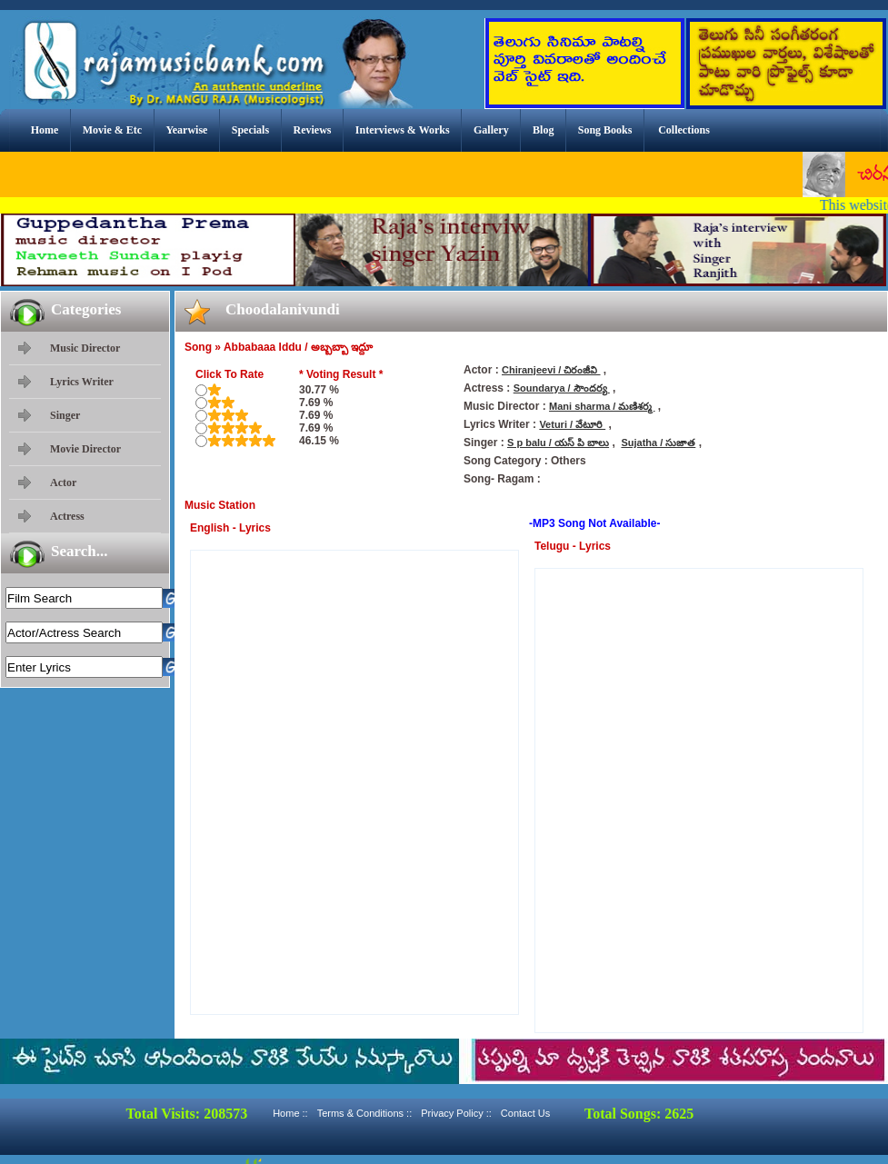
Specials (250, 130)
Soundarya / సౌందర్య (562, 388)
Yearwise (186, 130)
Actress (67, 516)
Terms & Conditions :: (365, 1113)
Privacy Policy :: (456, 1113)
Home (45, 130)
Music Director (85, 348)
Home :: (290, 1113)
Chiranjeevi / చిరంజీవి (551, 369)
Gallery (491, 130)
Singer (65, 415)
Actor (63, 482)
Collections (684, 130)
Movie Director (85, 449)
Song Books (605, 130)
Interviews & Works (402, 130)
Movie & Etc (112, 130)
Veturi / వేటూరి (572, 424)
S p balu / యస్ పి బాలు (558, 442)
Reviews (312, 130)
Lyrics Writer (82, 381)
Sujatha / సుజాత (658, 442)
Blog (543, 130)
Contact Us (525, 1113)
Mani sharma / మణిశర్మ (601, 406)
